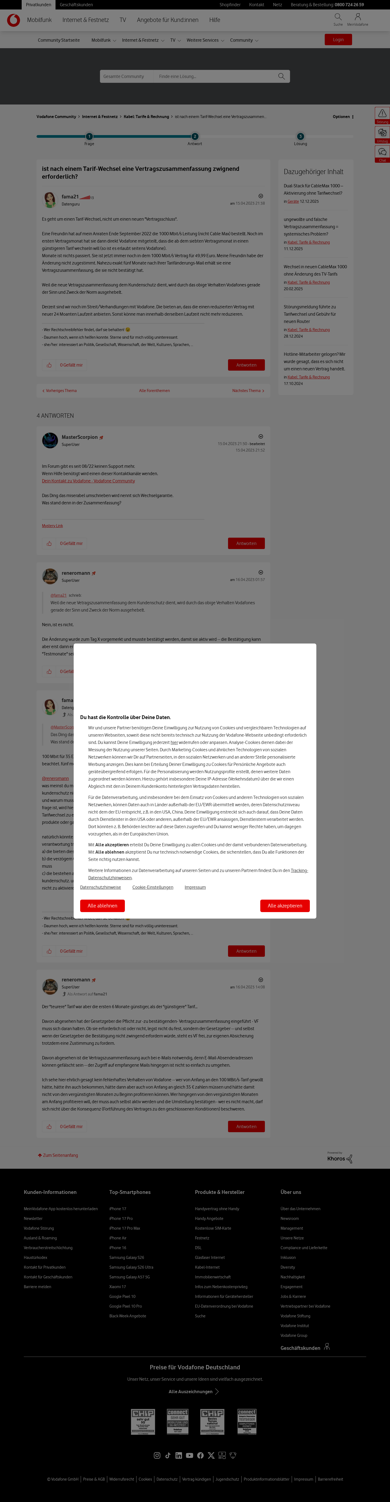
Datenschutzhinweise (100, 887)
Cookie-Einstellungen (152, 887)
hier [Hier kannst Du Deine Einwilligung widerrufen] (174, 742)
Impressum (195, 887)
